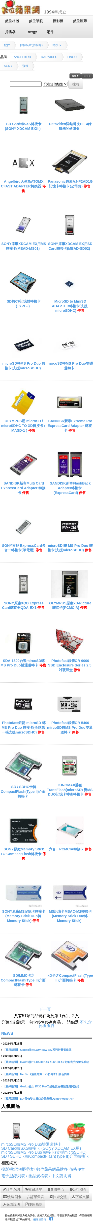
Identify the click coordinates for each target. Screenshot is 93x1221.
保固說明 (11, 1204)
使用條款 (34, 1204)
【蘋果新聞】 (11, 1049)
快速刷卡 (12, 1197)
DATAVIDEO (49, 57)
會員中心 (56, 1189)
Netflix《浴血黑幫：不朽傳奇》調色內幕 (44, 1074)
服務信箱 (39, 1219)
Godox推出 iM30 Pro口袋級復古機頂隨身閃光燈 (49, 1086)
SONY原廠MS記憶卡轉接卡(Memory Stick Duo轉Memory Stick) (23, 916)
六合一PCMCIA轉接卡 (66, 849)
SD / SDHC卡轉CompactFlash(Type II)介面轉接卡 (23, 791)
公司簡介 (78, 1189)
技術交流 (58, 1197)
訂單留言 (35, 1197)
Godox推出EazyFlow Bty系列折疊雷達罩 (45, 1049)
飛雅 (25, 66)
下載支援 (80, 1197)
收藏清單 (33, 1189)
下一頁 (45, 1009)
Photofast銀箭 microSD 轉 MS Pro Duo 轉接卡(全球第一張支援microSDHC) (24, 727)
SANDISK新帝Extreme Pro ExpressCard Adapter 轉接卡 (70, 425)
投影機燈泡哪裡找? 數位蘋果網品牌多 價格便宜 (43, 1169)
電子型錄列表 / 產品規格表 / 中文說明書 (36, 1176)
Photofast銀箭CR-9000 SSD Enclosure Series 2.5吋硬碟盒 (69, 665)
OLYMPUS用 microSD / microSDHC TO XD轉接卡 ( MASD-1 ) (23, 425)
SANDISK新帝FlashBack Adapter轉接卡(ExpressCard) (70, 487)
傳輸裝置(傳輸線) (31, 45)
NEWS (7, 1033)
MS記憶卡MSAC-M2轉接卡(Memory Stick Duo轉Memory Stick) (70, 916)
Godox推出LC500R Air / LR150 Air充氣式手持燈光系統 (54, 1061)
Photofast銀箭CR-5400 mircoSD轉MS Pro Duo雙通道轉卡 (70, 727)
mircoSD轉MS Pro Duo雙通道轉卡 (31, 1144)
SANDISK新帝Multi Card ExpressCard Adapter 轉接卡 (23, 487)
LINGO (72, 57)
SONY (8, 66)
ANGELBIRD (22, 57)
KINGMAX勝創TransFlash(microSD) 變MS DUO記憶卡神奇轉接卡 (70, 789)
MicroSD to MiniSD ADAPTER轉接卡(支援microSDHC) (70, 306)
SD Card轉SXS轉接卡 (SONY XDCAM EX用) (41, 1148)
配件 (7, 45)
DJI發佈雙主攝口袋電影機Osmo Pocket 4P (47, 1098)
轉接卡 (57, 45)
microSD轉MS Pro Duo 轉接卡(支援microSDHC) (44, 1152)
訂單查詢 (11, 1189)
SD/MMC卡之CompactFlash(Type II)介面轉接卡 (23, 980)
